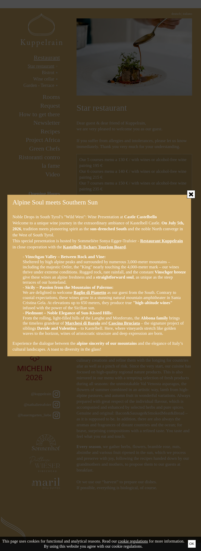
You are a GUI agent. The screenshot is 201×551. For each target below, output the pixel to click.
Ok (191, 544)
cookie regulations (133, 541)
